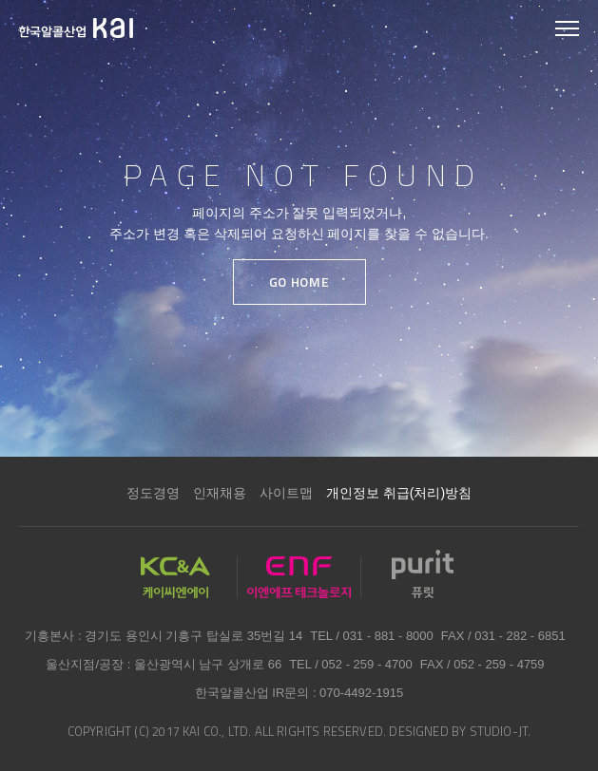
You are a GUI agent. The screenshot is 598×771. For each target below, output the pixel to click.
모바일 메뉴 (567, 30)
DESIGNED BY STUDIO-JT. (459, 731)
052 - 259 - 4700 (366, 664)
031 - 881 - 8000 (387, 636)
